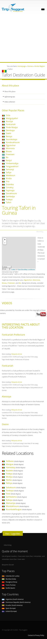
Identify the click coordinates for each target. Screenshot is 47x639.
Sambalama (16, 496)
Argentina (13, 599)
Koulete (14, 470)
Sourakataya (11, 139)
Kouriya (9, 121)
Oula (8, 115)
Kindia (9, 178)
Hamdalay (15, 467)
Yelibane (15, 461)
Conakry (9, 187)
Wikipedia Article (16, 354)
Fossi (13, 493)
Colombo (10, 576)
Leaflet (13, 269)
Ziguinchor (11, 145)
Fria (7, 181)
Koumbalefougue (19, 509)
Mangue (14, 464)
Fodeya (9, 199)
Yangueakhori (12, 166)
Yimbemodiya (12, 163)
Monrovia (10, 148)
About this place (9, 91)
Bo (7, 157)
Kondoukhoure (13, 142)
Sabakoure (16, 487)
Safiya (8, 172)
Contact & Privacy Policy (36, 635)
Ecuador (12, 605)
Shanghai (9, 582)
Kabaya (14, 500)
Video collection (9, 102)
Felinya (14, 483)
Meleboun (10, 175)
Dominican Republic (16, 602)
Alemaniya (16, 503)
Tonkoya (15, 490)
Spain (9, 608)
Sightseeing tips (9, 97)
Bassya (9, 136)
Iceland (9, 611)
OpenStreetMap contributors (26, 269)
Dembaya (10, 130)
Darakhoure (11, 193)
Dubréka (10, 184)
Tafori (8, 202)
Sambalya (10, 196)
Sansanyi (10, 169)
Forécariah (11, 124)
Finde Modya (12, 127)
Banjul (9, 160)
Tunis (8, 585)
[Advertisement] (23, 38)
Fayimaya (10, 190)
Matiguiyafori (12, 118)
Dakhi (8, 133)
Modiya (14, 476)
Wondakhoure (17, 506)
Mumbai (9, 579)
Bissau (9, 151)
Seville (8, 588)
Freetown (10, 154)
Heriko (14, 480)
